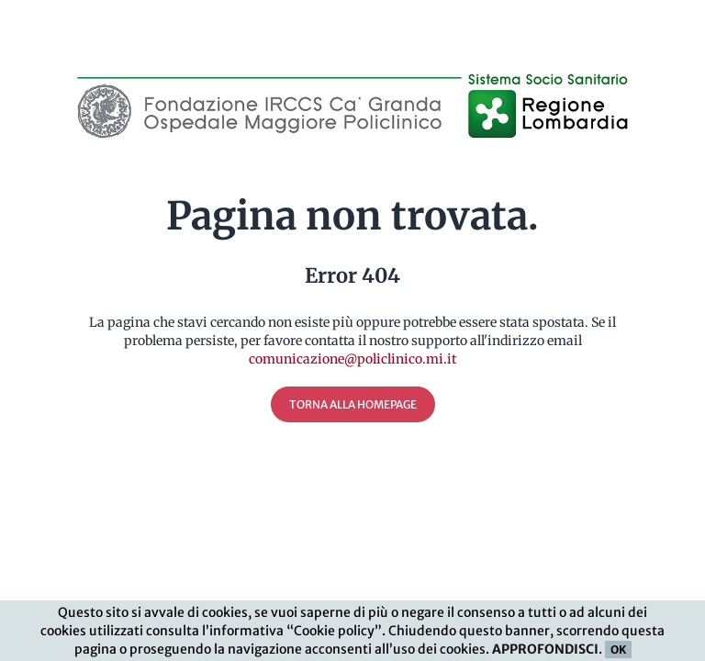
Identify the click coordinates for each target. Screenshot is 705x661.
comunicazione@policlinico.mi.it (352, 359)
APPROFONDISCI (545, 650)
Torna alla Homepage (353, 404)
